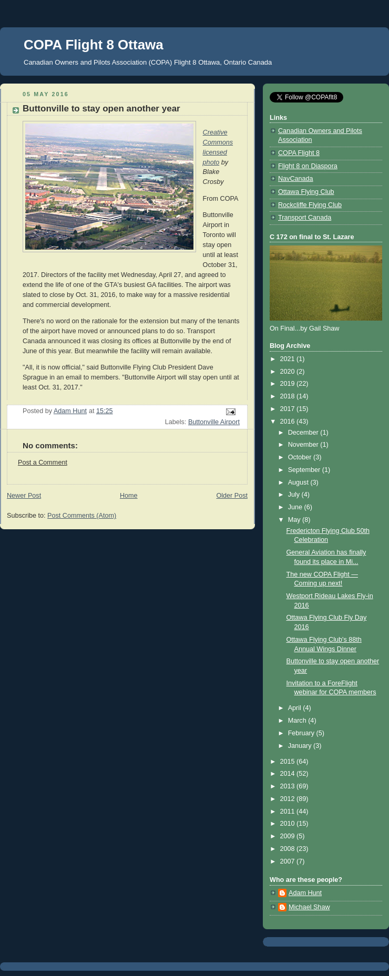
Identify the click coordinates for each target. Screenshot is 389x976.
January (300, 745)
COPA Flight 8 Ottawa (93, 45)
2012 (288, 799)
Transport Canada (304, 217)
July (295, 494)
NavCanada (295, 178)
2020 (288, 371)
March (298, 720)
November (304, 444)
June (296, 507)
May (295, 519)
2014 (288, 773)
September (305, 470)
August (299, 482)
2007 (288, 861)
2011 (288, 811)
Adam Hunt (305, 893)
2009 (288, 836)
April (295, 708)
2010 (288, 823)
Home (129, 495)
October (300, 457)
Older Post (232, 495)
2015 (288, 761)
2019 (288, 383)
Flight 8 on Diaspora (307, 166)
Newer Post (24, 495)
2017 (288, 409)
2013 (288, 786)
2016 (288, 421)
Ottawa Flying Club (306, 192)
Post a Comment (42, 462)
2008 (288, 848)
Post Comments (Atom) (81, 515)
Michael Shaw (309, 907)
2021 (288, 359)
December (304, 432)
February (302, 733)
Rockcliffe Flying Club (310, 205)
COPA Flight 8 (299, 153)
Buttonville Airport (214, 422)
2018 (288, 396)
